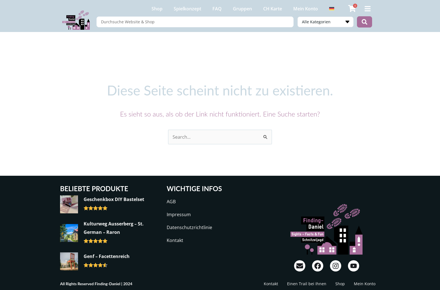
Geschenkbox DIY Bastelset (114, 199)
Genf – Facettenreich (107, 256)
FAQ (217, 9)
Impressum (179, 214)
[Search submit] (364, 22)
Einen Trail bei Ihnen (306, 283)
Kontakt (175, 240)
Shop (157, 9)
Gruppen (242, 9)
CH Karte (272, 9)
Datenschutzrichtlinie (189, 227)
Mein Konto (305, 9)
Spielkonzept (187, 9)
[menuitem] (332, 8)
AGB (171, 201)
